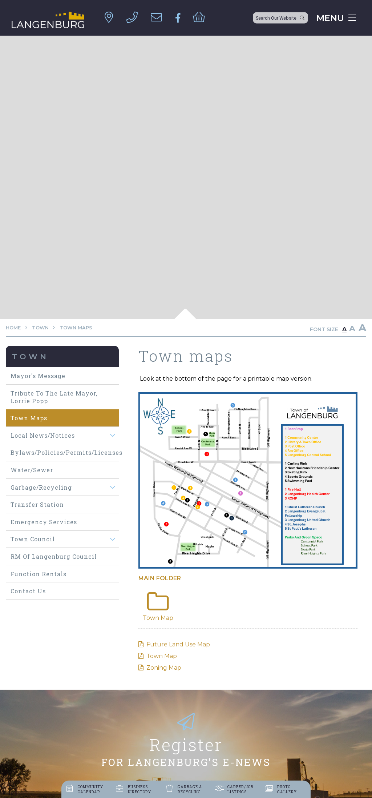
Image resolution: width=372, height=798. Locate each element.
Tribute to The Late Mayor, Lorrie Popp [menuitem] (54, 397)
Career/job (240, 789)
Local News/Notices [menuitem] (43, 435)
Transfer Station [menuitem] (37, 504)
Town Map (161, 656)
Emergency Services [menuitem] (44, 522)
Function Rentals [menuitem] (38, 574)
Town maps (76, 327)
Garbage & (190, 789)
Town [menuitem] (30, 356)
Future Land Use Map (178, 644)
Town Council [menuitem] (33, 539)
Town (40, 327)
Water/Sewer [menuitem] (32, 470)
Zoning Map (163, 667)
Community (90, 789)
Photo (287, 789)
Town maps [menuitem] (29, 418)
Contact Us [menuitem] (28, 591)
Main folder (159, 578)
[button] (112, 435)
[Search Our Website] (280, 18)
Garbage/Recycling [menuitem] (41, 487)
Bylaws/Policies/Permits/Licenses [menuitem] (65, 452)
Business (139, 789)
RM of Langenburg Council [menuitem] (54, 556)
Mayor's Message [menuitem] (38, 376)
